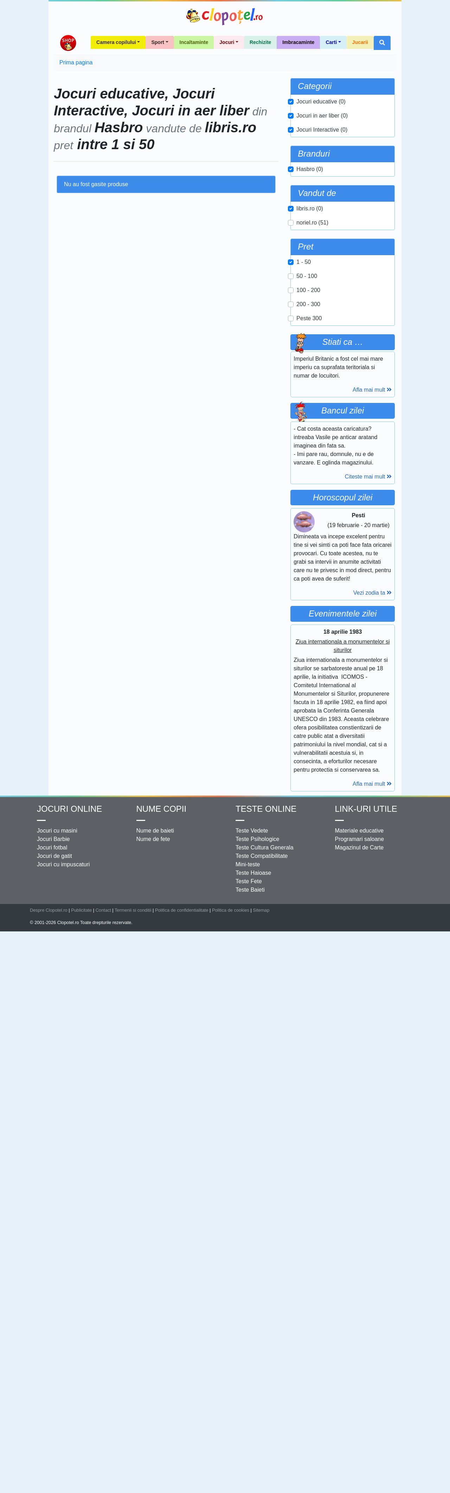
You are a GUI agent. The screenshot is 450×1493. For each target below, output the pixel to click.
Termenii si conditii (133, 1473)
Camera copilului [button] (116, 130)
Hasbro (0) (309, 257)
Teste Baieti (250, 1453)
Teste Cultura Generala (265, 1410)
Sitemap (261, 1473)
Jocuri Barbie (53, 1402)
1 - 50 (303, 350)
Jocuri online (69, 1372)
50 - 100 (306, 364)
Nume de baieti (155, 1394)
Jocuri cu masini (57, 1394)
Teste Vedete (252, 1394)
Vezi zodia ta (372, 1068)
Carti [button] (331, 130)
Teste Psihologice (257, 1402)
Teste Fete (249, 1444)
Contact (103, 1473)
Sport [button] (157, 130)
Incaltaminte (194, 130)
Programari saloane (359, 1402)
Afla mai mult (372, 566)
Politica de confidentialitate (181, 1473)
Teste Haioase (253, 1436)
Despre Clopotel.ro (49, 1473)
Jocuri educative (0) (321, 189)
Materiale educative (359, 1394)
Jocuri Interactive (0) (321, 218)
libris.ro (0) (309, 296)
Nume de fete (153, 1402)
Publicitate (81, 1473)
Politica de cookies (230, 1473)
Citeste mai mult (368, 864)
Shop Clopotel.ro (67, 130)
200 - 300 (308, 392)
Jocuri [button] (226, 130)
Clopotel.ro (225, 16)
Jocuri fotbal (52, 1410)
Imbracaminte (298, 130)
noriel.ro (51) (312, 311)
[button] (382, 131)
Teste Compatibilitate (262, 1419)
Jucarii (360, 130)
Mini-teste (248, 1427)
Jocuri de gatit (54, 1419)
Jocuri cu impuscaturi (63, 1427)
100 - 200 (308, 378)
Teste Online (266, 1372)
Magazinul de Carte (359, 1410)
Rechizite (260, 130)
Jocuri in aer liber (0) (322, 204)
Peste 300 (309, 406)
